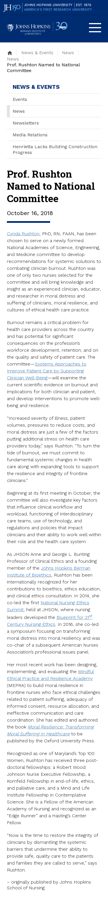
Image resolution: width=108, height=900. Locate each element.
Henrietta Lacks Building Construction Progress (55, 149)
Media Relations (30, 135)
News (19, 111)
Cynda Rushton (23, 233)
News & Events (36, 86)
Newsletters (26, 123)
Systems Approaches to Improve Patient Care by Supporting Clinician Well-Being (46, 371)
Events (20, 99)
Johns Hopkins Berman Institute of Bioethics (37, 29)
